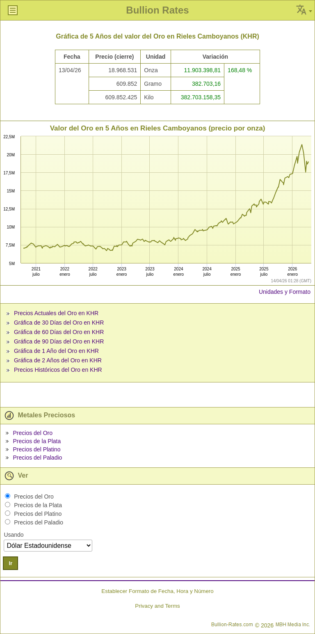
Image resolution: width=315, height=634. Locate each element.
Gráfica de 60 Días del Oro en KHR (59, 332)
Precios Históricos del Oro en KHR (58, 369)
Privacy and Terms (157, 606)
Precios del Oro (32, 433)
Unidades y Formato (284, 291)
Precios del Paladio (37, 457)
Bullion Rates (157, 10)
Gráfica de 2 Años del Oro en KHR (58, 360)
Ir (10, 563)
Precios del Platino (36, 449)
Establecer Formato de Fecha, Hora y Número (157, 591)
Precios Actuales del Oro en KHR (56, 313)
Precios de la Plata (37, 441)
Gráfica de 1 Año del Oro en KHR (56, 351)
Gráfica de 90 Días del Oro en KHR (59, 341)
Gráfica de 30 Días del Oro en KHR (59, 322)
